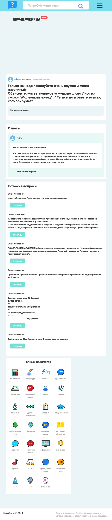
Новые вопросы (26, 18)
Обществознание (22, 78)
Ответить (17, 205)
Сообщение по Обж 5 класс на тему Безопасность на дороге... (38, 338)
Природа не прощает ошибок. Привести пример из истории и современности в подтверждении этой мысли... (54, 276)
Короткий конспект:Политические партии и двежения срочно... (38, 197)
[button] (99, 5)
